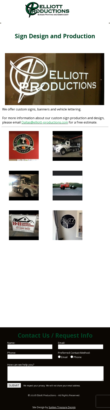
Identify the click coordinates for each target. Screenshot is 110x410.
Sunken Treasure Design (62, 407)
